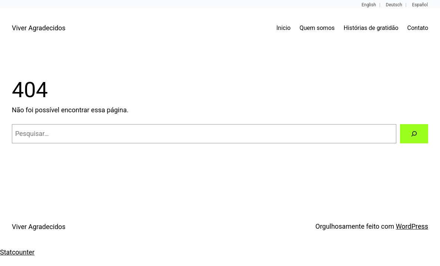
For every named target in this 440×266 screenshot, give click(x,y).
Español (420, 4)
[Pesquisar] (414, 133)
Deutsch (394, 4)
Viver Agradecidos (39, 28)
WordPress (412, 226)
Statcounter (17, 252)
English (368, 4)
